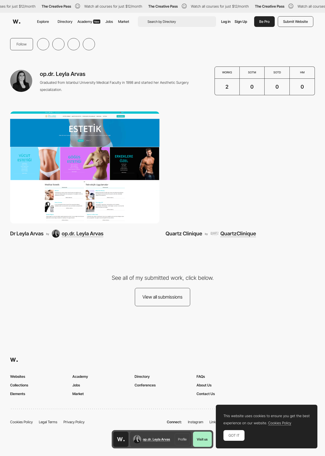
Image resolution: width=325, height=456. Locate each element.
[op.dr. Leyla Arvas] (77, 234)
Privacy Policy (74, 422)
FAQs (201, 376)
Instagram (195, 422)
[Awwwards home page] (120, 439)
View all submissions (162, 297)
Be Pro (264, 21)
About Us (204, 385)
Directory (65, 21)
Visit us (202, 439)
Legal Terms (48, 422)
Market (123, 21)
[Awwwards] (16, 22)
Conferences (145, 385)
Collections (19, 385)
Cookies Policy (21, 422)
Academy (88, 21)
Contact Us (206, 394)
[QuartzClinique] (233, 234)
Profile (182, 439)
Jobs (109, 21)
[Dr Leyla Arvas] (84, 167)
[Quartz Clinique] (240, 167)
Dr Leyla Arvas (26, 233)
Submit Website (295, 21)
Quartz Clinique (184, 233)
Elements (17, 394)
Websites (17, 376)
